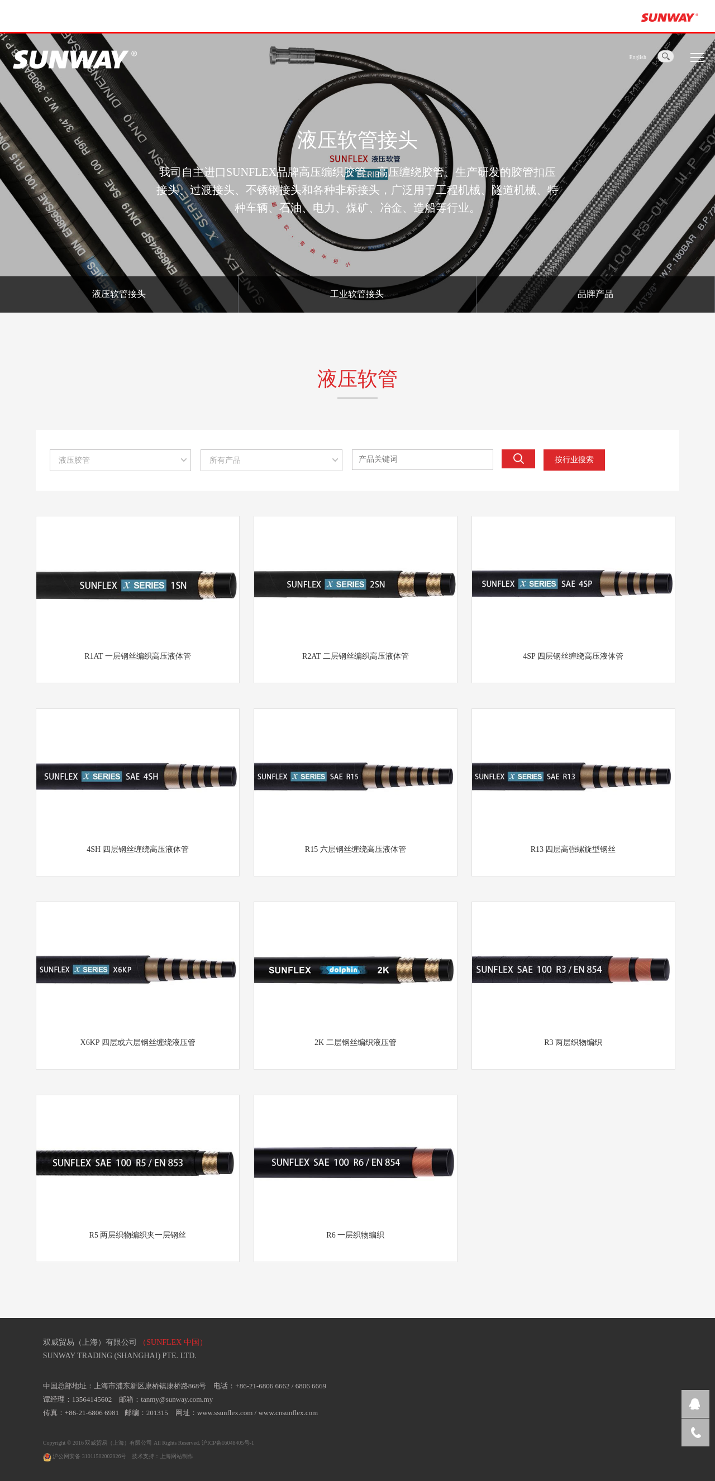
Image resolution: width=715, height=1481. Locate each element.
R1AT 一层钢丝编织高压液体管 (137, 656)
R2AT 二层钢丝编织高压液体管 (355, 656)
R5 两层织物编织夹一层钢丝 (138, 1235)
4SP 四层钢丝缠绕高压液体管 (573, 656)
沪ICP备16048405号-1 (228, 1443)
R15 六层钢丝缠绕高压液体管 (355, 849)
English (637, 57)
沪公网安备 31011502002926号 (85, 1456)
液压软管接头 (119, 294)
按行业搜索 (574, 460)
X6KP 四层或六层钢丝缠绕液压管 (138, 1042)
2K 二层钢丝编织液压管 (355, 1042)
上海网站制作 (176, 1456)
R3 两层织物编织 (573, 1042)
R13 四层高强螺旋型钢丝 (573, 849)
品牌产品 (595, 294)
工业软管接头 (357, 294)
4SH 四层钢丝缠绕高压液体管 (137, 849)
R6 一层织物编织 (355, 1235)
